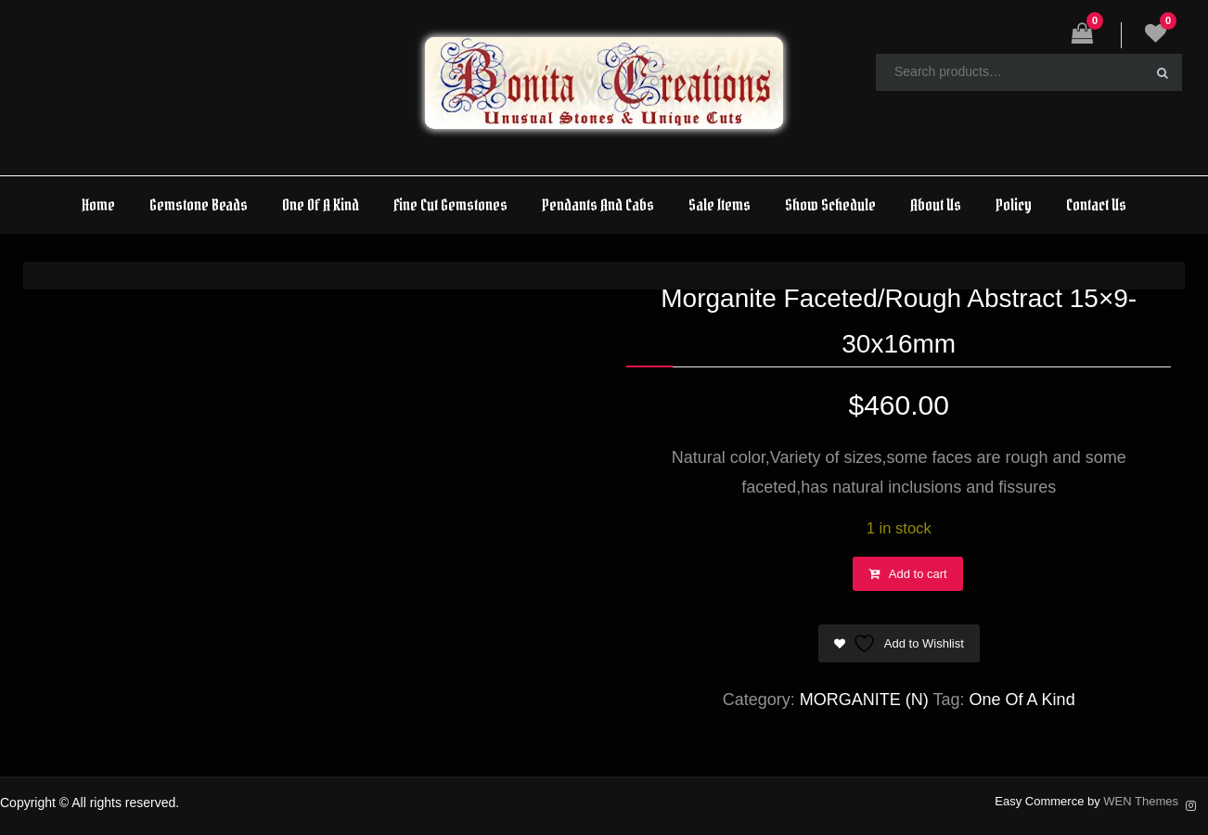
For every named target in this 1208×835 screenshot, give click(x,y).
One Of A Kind (320, 204)
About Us (935, 204)
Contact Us (1096, 204)
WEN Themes (1140, 801)
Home (98, 204)
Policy (1014, 204)
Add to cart (918, 574)
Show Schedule (830, 204)
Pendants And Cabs (598, 204)
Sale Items (719, 204)
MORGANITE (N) (864, 699)
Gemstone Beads (198, 204)
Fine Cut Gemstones (450, 204)
